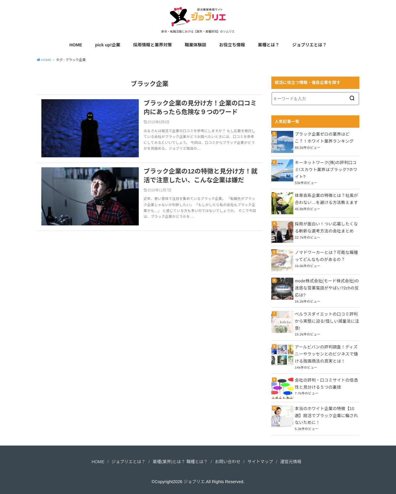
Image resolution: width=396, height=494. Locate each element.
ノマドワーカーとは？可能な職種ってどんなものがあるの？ (326, 256)
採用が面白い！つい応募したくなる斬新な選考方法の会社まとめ (326, 227)
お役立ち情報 (232, 45)
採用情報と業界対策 (152, 45)
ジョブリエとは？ (309, 45)
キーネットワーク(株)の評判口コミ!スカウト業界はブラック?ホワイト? (326, 169)
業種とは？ (268, 45)
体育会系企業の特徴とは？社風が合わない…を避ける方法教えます (326, 199)
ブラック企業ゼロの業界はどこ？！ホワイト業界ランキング (324, 138)
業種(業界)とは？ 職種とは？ (180, 461)
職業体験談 (195, 45)
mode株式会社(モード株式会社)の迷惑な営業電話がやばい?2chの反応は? (327, 288)
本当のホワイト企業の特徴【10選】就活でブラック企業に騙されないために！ (326, 415)
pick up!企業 (107, 45)
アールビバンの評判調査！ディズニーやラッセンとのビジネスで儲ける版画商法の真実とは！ (326, 354)
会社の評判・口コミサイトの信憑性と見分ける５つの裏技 (326, 384)
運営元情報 (291, 461)
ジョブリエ (194, 481)
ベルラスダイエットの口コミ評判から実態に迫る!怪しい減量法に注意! (327, 321)
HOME (75, 45)
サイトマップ (260, 461)
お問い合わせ (227, 461)
